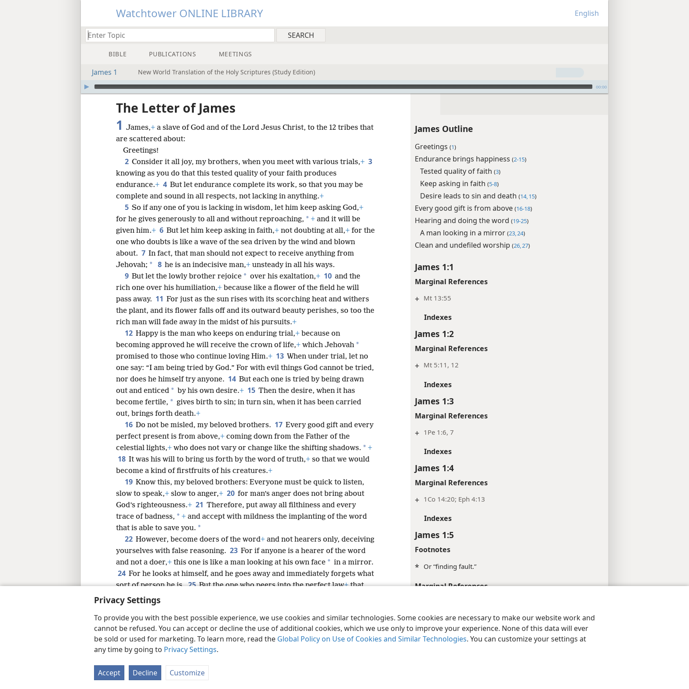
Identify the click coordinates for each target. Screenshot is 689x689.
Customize (187, 673)
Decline (145, 673)
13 (279, 356)
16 (128, 424)
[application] (344, 86)
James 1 (100, 72)
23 (233, 550)
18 (121, 459)
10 (327, 276)
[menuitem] (598, 35)
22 (128, 539)
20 (230, 493)
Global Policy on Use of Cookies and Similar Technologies (372, 639)
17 (278, 424)
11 (159, 299)
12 (128, 333)
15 (251, 390)
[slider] (343, 86)
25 (191, 585)
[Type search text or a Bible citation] (176, 35)
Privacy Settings (190, 649)
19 (128, 482)
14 (231, 379)
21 (199, 504)
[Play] (86, 86)
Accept (109, 673)
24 (121, 573)
